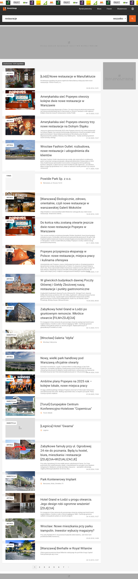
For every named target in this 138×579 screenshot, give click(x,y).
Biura (99, 9)
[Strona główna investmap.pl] (9, 9)
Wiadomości (122, 9)
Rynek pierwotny (85, 9)
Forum (109, 9)
